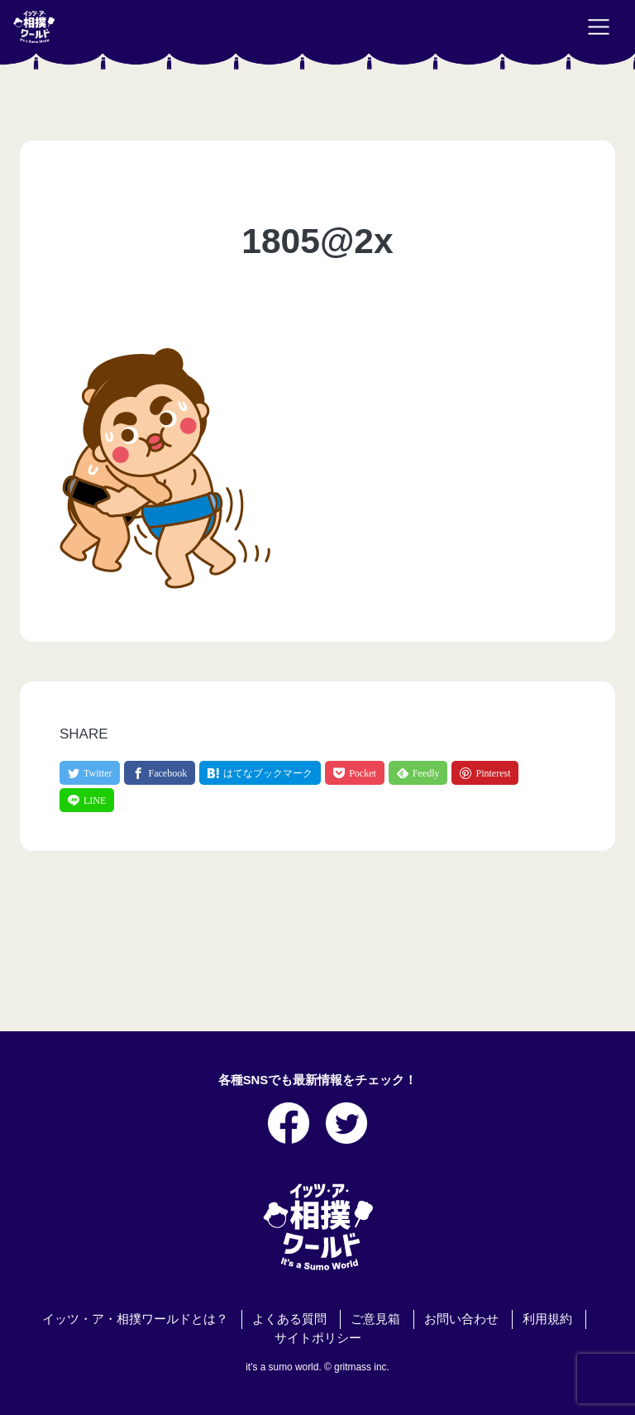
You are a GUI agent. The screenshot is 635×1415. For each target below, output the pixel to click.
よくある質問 (289, 1319)
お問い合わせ (461, 1319)
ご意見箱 (375, 1319)
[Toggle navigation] (598, 27)
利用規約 (547, 1319)
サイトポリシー (318, 1338)
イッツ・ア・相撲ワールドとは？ (135, 1319)
